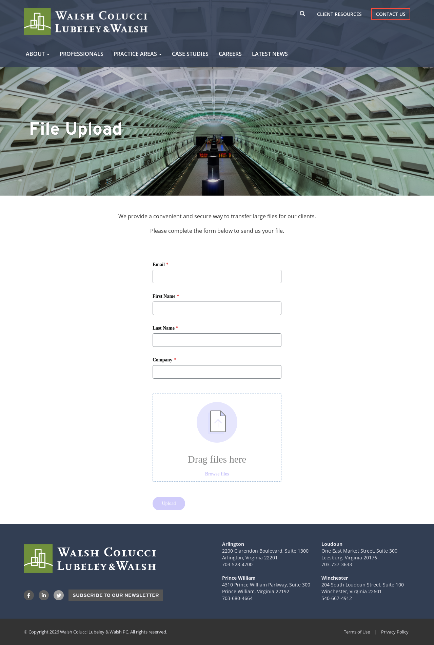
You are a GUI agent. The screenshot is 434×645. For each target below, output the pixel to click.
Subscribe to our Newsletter (116, 595)
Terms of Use (357, 632)
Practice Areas (138, 53)
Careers (230, 53)
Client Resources (339, 14)
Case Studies (190, 53)
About (38, 53)
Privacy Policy (395, 632)
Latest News (270, 53)
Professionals (81, 53)
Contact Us (391, 14)
